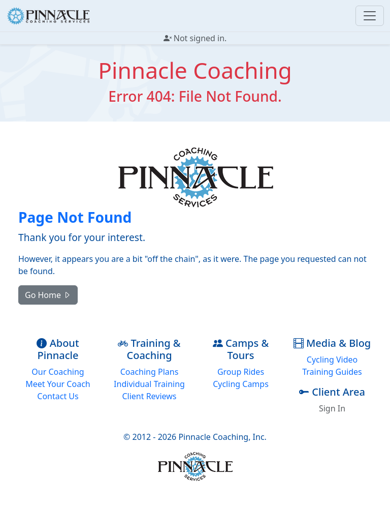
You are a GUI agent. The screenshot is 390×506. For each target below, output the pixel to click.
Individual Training (149, 384)
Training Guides (332, 371)
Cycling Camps (241, 384)
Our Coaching (57, 371)
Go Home (48, 295)
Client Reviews (149, 396)
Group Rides (240, 371)
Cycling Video (332, 359)
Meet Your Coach (57, 384)
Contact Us (57, 396)
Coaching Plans (149, 371)
